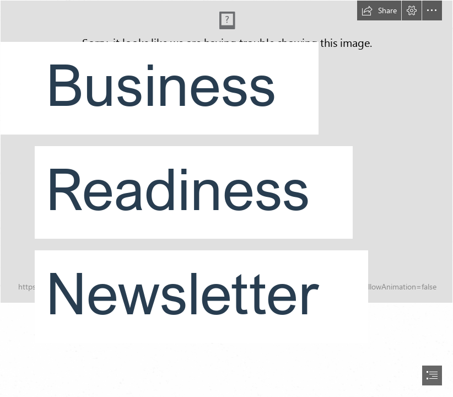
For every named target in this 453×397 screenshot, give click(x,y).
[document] (226, 198)
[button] (379, 10)
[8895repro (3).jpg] (226, 180)
